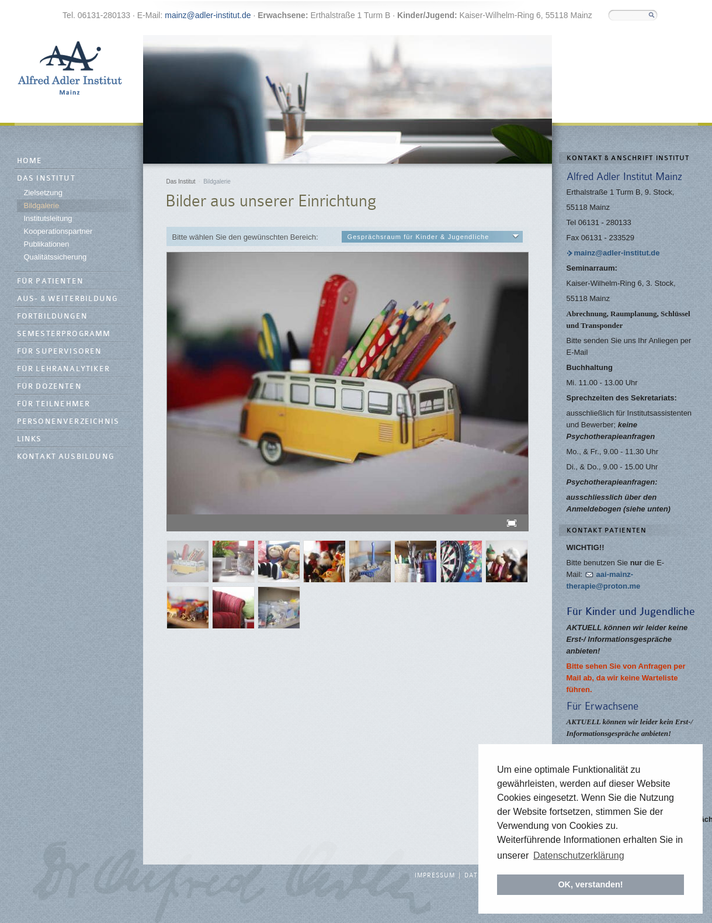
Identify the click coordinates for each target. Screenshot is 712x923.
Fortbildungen (52, 316)
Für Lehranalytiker (63, 369)
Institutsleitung (48, 218)
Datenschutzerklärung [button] (578, 855)
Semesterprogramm (64, 334)
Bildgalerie (42, 205)
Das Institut (46, 178)
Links (29, 439)
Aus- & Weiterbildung (67, 299)
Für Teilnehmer (54, 404)
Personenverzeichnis (68, 422)
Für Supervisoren (59, 351)
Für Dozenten (49, 386)
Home (30, 161)
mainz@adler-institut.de (208, 15)
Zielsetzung (43, 192)
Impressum (435, 875)
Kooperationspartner (58, 231)
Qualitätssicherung (55, 257)
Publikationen (47, 244)
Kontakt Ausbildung (65, 457)
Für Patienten (50, 281)
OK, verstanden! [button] (590, 884)
